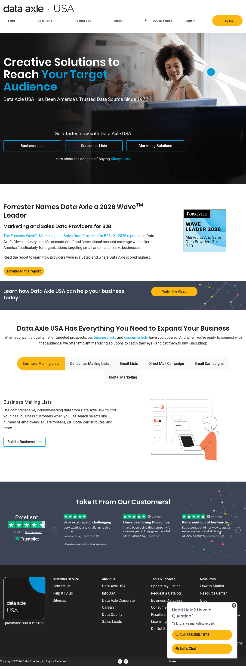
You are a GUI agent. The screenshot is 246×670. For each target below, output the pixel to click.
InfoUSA (108, 593)
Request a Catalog (166, 593)
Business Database (166, 600)
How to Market (212, 586)
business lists (105, 337)
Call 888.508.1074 (192, 634)
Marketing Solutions (155, 146)
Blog (204, 600)
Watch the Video (174, 291)
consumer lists (136, 337)
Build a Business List (24, 442)
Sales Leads (112, 621)
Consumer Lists (94, 146)
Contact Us (62, 586)
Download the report (24, 271)
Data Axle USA (114, 586)
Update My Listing (166, 586)
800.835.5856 (33, 623)
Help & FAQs (63, 593)
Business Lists (32, 146)
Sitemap (59, 600)
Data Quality (112, 614)
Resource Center (213, 593)
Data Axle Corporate (118, 600)
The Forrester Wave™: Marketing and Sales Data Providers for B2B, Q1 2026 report (70, 236)
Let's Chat (185, 648)
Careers (108, 607)
